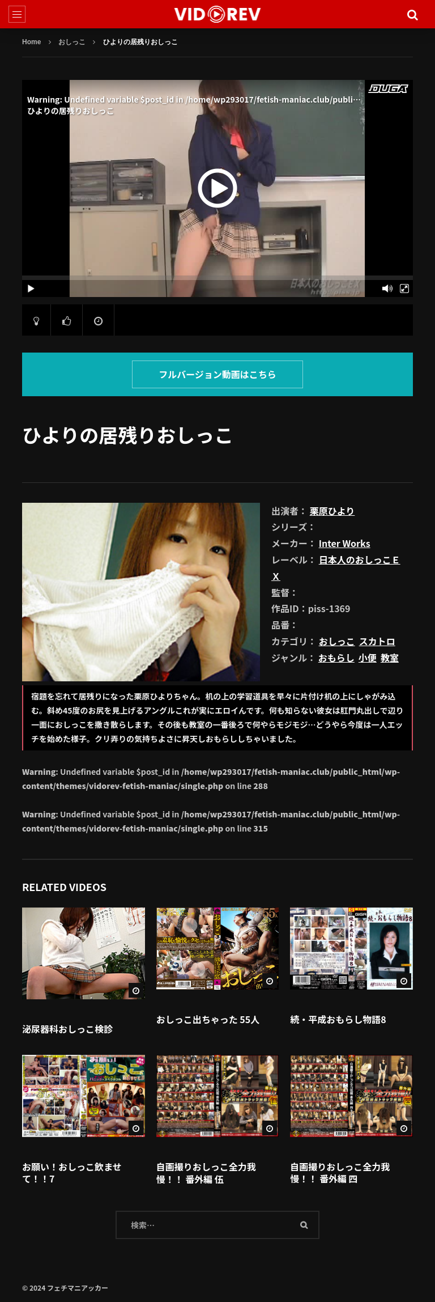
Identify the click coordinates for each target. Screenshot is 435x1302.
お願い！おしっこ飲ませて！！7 (72, 1173)
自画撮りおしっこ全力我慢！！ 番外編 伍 (206, 1173)
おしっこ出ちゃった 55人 (208, 1019)
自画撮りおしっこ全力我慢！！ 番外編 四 (340, 1173)
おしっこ (72, 42)
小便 (368, 657)
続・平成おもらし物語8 (338, 1019)
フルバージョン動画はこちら (217, 374)
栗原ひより (332, 511)
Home (31, 42)
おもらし (336, 657)
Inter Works (344, 543)
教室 (390, 657)
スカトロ (377, 641)
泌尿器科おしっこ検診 (67, 1029)
